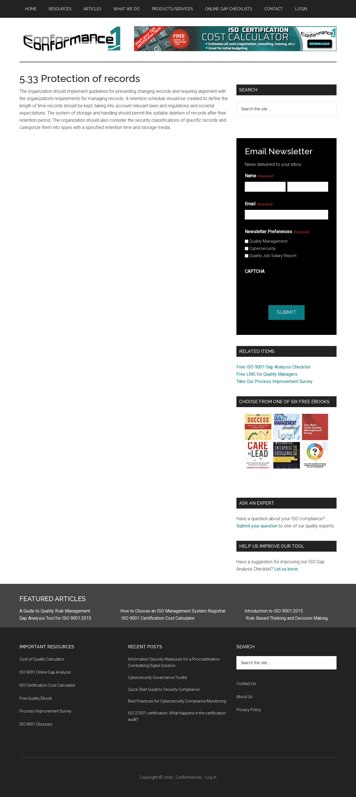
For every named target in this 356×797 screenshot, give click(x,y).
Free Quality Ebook (35, 698)
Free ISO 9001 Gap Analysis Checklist (273, 367)
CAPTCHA (254, 271)
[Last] (307, 186)
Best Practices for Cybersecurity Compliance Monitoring (177, 701)
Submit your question (257, 526)
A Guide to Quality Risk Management (54, 611)
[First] (265, 186)
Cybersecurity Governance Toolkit (157, 677)
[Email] (286, 215)
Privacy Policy (248, 710)
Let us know (286, 569)
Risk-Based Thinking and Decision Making (286, 618)
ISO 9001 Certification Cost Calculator (158, 618)
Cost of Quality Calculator (41, 659)
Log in (210, 777)
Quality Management (268, 241)
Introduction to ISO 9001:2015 (273, 611)
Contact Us (246, 683)
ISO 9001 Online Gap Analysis (45, 672)
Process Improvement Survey (45, 711)
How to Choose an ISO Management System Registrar (173, 611)
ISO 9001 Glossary (35, 724)
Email (259, 204)
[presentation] (287, 288)
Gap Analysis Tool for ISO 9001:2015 (55, 618)
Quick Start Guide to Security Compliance (163, 689)
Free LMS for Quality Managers (266, 374)
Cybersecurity (262, 248)
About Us (244, 696)
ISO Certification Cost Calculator (47, 685)
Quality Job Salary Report (272, 255)
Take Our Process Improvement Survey (274, 381)
